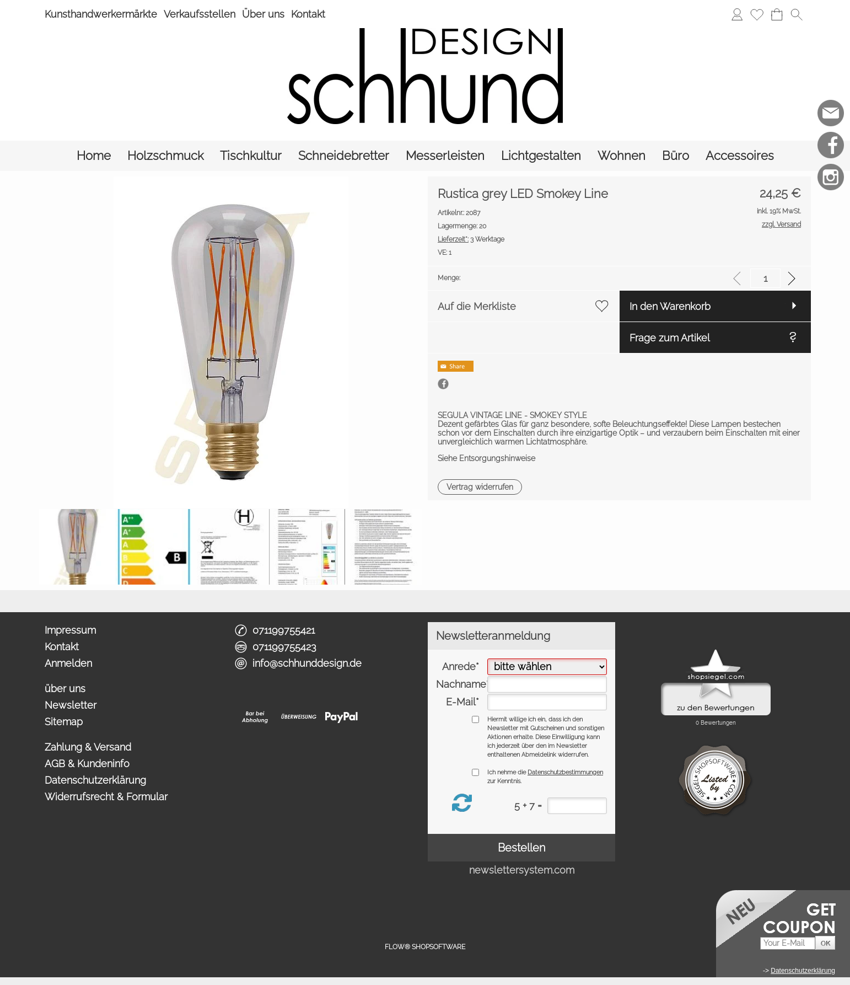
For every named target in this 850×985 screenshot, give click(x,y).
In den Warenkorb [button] (670, 306)
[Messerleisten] (445, 156)
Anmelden (68, 663)
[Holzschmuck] (165, 156)
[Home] (93, 156)
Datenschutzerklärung (95, 780)
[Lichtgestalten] (541, 156)
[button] (796, 14)
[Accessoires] (739, 156)
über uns (65, 688)
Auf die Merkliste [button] (477, 306)
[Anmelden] (737, 14)
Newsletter (70, 705)
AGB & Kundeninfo (87, 763)
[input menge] (765, 278)
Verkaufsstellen (199, 14)
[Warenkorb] (777, 14)
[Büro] (675, 156)
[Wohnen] (621, 156)
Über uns (263, 14)
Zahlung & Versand (88, 747)
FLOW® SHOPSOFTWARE (425, 947)
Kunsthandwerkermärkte (101, 14)
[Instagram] (830, 177)
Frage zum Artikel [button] (670, 338)
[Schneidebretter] (343, 156)
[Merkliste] (757, 14)
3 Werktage (471, 239)
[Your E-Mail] (787, 943)
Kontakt (308, 14)
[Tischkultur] (251, 156)
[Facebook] (830, 145)
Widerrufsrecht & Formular (106, 796)
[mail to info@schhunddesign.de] (830, 113)
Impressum (70, 630)
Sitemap (64, 721)
